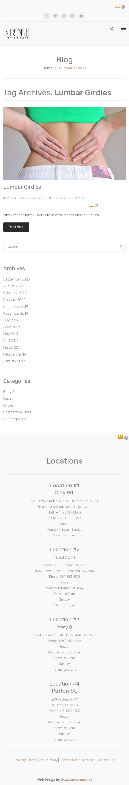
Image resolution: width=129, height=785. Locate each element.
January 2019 (14, 361)
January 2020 (14, 300)
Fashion (9, 398)
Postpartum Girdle (17, 412)
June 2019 (11, 327)
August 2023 (13, 286)
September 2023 (16, 279)
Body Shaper (13, 392)
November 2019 (15, 313)
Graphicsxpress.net (76, 780)
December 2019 (15, 306)
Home (48, 68)
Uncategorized (14, 419)
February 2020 (15, 293)
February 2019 (14, 354)
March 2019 (12, 347)
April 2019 (11, 341)
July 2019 (11, 320)
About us (88, 760)
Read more (16, 227)
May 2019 (11, 334)
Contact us (106, 760)
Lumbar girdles (22, 187)
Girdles (8, 405)
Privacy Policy (25, 760)
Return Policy (48, 760)
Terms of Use (69, 760)
